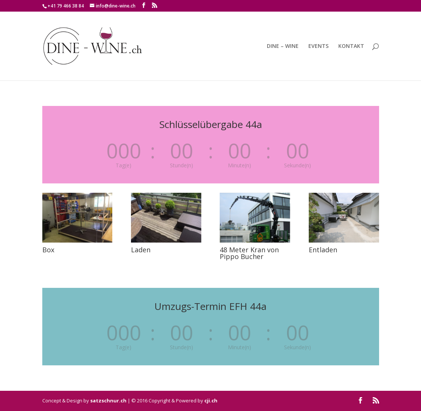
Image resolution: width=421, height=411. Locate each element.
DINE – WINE (283, 46)
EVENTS (318, 46)
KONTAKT (351, 46)
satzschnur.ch (108, 400)
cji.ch (210, 400)
